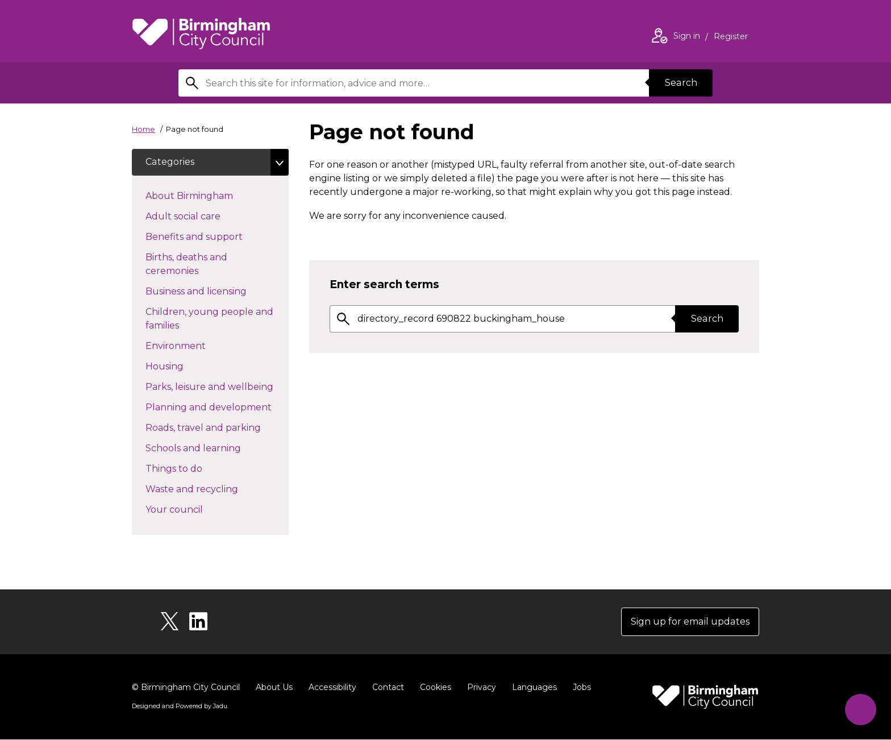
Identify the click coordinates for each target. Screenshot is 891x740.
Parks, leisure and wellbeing (217, 386)
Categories (169, 162)
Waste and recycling (211, 489)
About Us (274, 688)
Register (731, 37)
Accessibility (332, 688)
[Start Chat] (860, 709)
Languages (534, 688)
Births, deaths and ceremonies (192, 264)
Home (143, 129)
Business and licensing (216, 291)
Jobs (582, 688)
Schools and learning (213, 448)
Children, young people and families (209, 319)
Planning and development (217, 407)
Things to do (194, 468)
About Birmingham (209, 195)
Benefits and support (214, 236)
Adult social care (203, 216)
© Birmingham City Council (186, 688)
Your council (194, 509)
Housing (184, 366)
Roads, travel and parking (217, 427)
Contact (388, 688)
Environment (195, 345)
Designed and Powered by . (180, 706)
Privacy (481, 688)
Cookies (435, 688)
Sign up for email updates (691, 622)
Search (681, 82)
